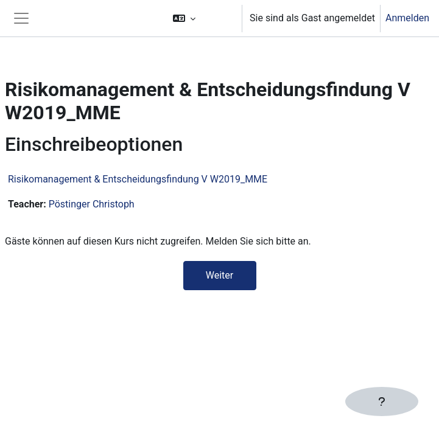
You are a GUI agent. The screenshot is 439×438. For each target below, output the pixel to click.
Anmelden (407, 18)
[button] (201, 18)
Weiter (219, 275)
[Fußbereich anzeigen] (381, 401)
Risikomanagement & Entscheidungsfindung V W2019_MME (137, 179)
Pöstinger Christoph (92, 204)
